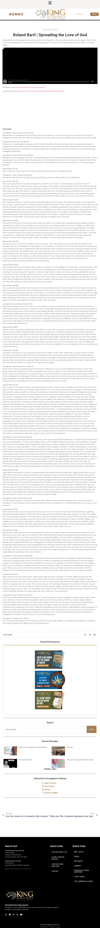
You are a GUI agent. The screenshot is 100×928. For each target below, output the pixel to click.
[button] (50, 3)
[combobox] (45, 729)
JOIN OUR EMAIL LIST (59, 852)
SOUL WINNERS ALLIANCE (83, 881)
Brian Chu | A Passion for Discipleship (33, 747)
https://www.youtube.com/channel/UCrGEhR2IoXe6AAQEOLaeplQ (37, 91)
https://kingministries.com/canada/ (18, 869)
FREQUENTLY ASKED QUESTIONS (81, 871)
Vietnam (70, 747)
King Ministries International (16, 905)
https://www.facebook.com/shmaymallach (28, 87)
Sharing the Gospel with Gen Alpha (80, 760)
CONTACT (55, 871)
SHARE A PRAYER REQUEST (58, 858)
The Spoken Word (25, 760)
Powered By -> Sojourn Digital (50, 927)
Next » (54, 769)
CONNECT (77, 866)
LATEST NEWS (79, 877)
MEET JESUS (78, 852)
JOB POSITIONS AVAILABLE (57, 865)
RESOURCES (78, 861)
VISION (76, 856)
